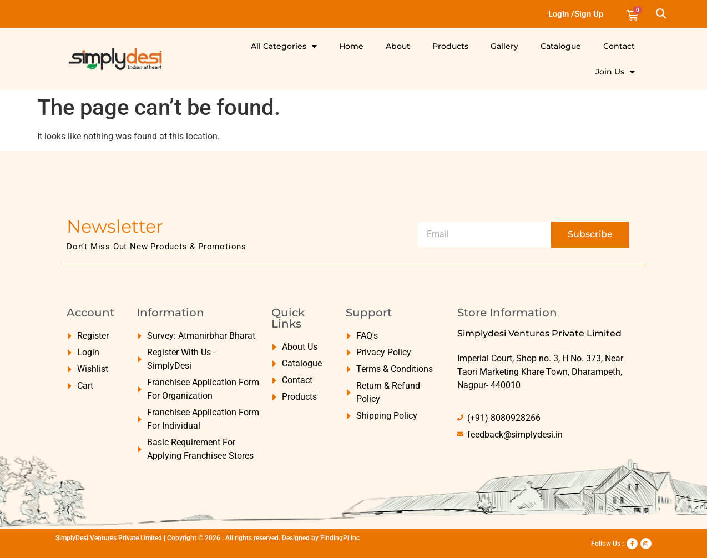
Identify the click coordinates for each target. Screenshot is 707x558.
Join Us (615, 71)
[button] (661, 14)
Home (351, 46)
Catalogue (561, 46)
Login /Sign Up (575, 14)
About (398, 46)
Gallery (504, 46)
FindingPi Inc (340, 538)
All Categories (284, 46)
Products (450, 46)
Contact (619, 46)
